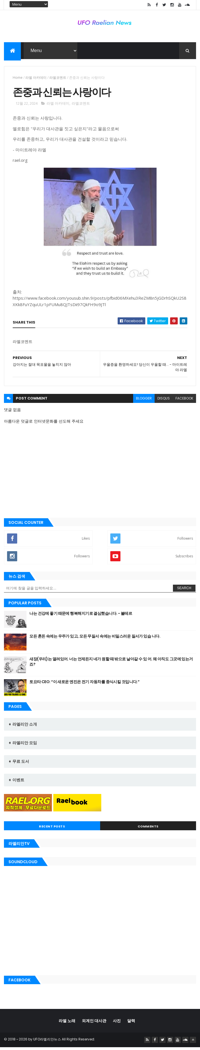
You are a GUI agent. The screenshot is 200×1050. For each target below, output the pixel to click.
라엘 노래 (67, 1023)
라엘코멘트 (57, 78)
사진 (117, 1023)
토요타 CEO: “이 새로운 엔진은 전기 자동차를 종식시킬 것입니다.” (84, 685)
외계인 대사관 (94, 1023)
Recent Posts (52, 829)
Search (184, 591)
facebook (184, 401)
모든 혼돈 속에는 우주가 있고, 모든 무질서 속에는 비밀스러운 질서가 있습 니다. (94, 639)
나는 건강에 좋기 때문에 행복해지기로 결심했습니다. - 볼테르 (80, 616)
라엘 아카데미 (36, 78)
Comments (148, 829)
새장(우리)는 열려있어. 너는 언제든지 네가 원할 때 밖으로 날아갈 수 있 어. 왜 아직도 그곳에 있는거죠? (111, 664)
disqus (163, 401)
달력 (131, 1023)
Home (18, 78)
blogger (144, 401)
